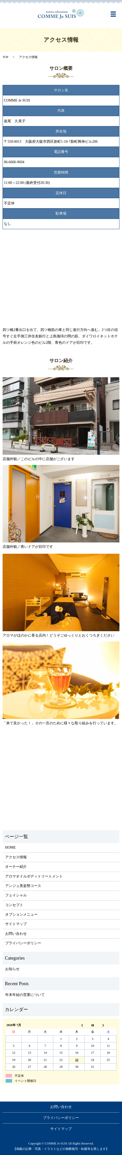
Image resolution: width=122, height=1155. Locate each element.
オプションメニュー (21, 914)
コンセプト (14, 905)
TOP (5, 57)
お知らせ (12, 969)
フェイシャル (16, 895)
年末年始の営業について (25, 995)
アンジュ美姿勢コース (23, 886)
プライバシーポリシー (23, 943)
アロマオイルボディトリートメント (34, 876)
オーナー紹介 (16, 867)
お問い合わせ (16, 934)
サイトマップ (16, 924)
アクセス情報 (16, 857)
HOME (10, 847)
